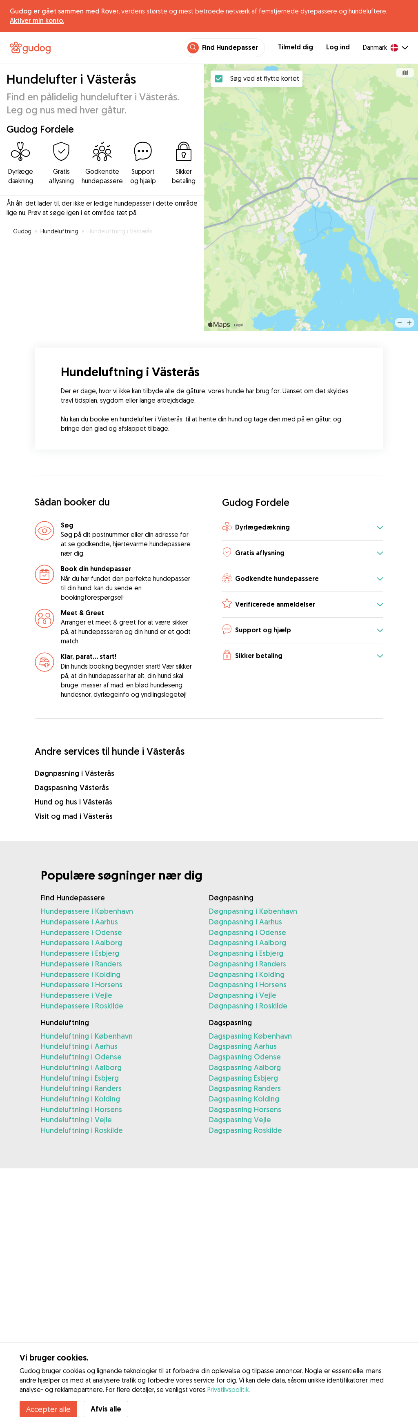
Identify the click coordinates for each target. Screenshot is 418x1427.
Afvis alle (106, 1409)
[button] (302, 528)
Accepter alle (48, 1409)
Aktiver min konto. (37, 20)
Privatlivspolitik (228, 1389)
